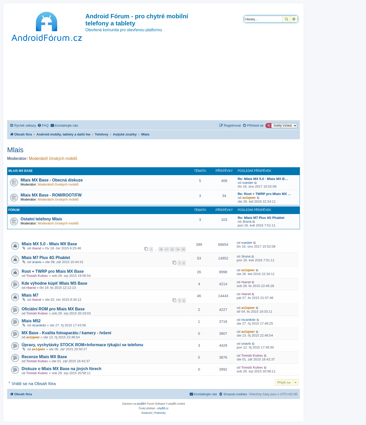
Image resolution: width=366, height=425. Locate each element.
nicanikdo (39, 325)
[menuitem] (43, 125)
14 (183, 249)
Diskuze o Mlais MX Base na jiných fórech (61, 369)
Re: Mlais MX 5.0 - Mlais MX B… (263, 179)
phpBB (140, 403)
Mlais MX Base (20, 171)
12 (172, 249)
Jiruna (246, 221)
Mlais (15, 150)
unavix (36, 262)
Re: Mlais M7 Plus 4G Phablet (261, 218)
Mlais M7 (30, 295)
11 (166, 249)
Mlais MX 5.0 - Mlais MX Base (49, 244)
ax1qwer (249, 198)
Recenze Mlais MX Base (44, 357)
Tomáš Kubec (37, 276)
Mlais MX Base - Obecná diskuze (52, 180)
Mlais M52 (31, 321)
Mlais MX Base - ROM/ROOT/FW (51, 195)
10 (161, 249)
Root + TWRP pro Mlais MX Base (53, 271)
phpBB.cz (163, 408)
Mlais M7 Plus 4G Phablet (46, 257)
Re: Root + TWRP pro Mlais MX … (264, 194)
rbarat (36, 248)
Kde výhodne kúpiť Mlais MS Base (54, 283)
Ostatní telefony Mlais (41, 219)
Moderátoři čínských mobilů (53, 158)
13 (177, 249)
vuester (247, 183)
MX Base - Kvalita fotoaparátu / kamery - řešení (66, 333)
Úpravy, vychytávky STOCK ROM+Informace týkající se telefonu (82, 345)
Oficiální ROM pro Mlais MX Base (53, 309)
